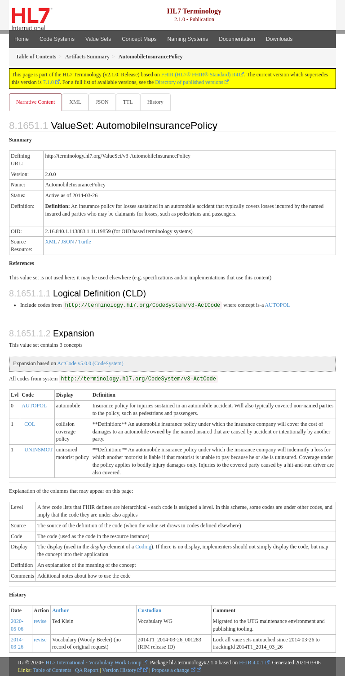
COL (29, 424)
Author (60, 610)
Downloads (279, 39)
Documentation (237, 39)
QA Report (86, 670)
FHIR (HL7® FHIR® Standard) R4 (200, 74)
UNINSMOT (38, 449)
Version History (122, 670)
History (155, 102)
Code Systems (57, 39)
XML (75, 102)
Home (21, 39)
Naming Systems (188, 39)
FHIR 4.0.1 (251, 662)
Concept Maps (139, 39)
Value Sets (98, 39)
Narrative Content (35, 102)
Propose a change (173, 670)
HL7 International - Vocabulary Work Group (94, 662)
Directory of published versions (189, 82)
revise (40, 621)
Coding (143, 546)
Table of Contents (52, 670)
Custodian (150, 610)
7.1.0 (48, 82)
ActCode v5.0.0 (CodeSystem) (90, 363)
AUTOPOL (277, 305)
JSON (102, 102)
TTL (128, 102)
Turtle (84, 242)
